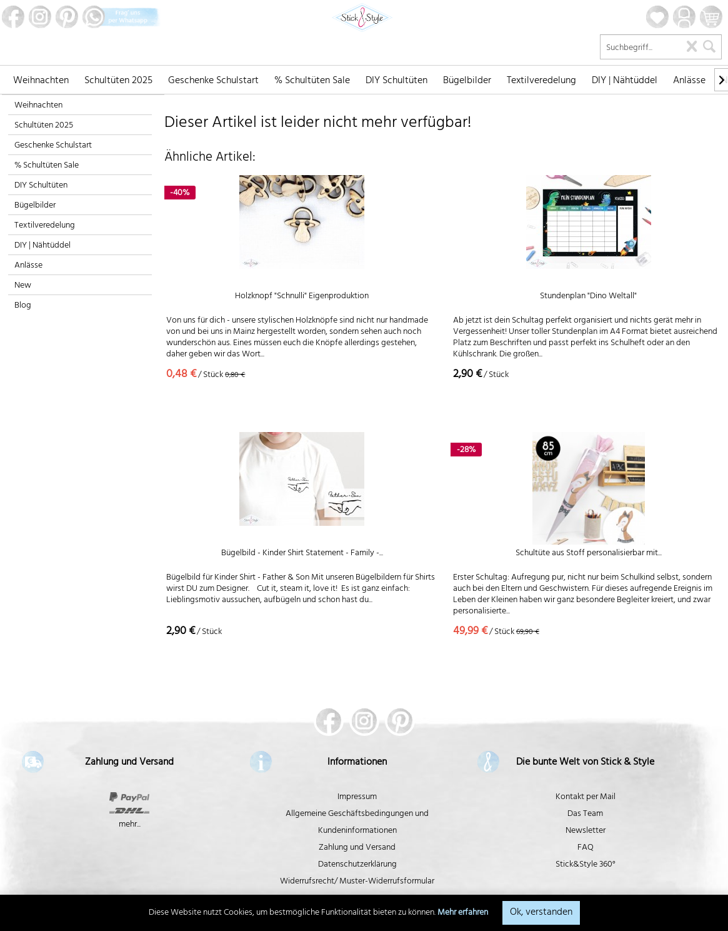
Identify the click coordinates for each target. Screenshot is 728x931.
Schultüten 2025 (43, 126)
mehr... (130, 825)
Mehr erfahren (462, 913)
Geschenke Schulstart (53, 146)
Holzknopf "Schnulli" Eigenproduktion (302, 298)
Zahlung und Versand (357, 848)
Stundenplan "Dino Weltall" (588, 298)
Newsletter (586, 831)
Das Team (585, 814)
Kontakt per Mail (586, 797)
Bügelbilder (35, 206)
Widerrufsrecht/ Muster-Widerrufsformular (357, 881)
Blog (22, 306)
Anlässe (28, 266)
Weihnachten (38, 106)
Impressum (357, 797)
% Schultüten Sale (46, 166)
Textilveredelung (44, 226)
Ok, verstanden (541, 912)
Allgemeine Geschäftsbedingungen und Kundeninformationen (357, 823)
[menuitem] (41, 79)
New (22, 286)
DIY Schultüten (40, 186)
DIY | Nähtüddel (42, 246)
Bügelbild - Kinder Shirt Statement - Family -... (302, 555)
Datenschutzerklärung (357, 865)
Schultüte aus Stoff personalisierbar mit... (589, 555)
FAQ (585, 848)
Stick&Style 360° (586, 865)
